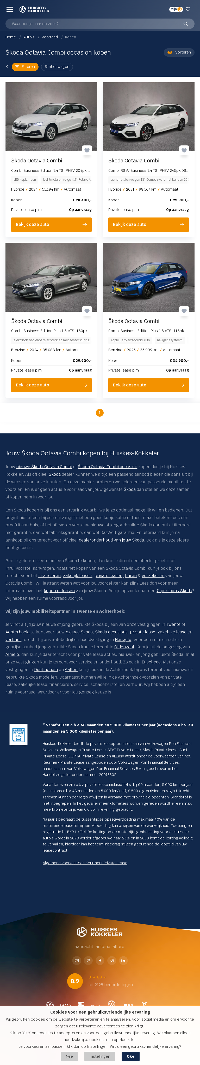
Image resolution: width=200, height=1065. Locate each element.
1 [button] (100, 412)
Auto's (29, 37)
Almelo (12, 654)
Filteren (25, 66)
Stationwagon (57, 66)
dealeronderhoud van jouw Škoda (111, 540)
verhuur (13, 639)
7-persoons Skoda (174, 590)
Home (11, 37)
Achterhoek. (17, 632)
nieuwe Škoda (79, 632)
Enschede (151, 662)
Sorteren (179, 52)
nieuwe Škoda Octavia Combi (44, 466)
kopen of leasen (59, 590)
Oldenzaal (124, 647)
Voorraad (50, 37)
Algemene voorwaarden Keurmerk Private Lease (85, 863)
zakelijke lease (172, 632)
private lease (142, 632)
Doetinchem (46, 669)
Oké (130, 1056)
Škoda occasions (111, 632)
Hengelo (123, 639)
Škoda (55, 474)
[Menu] (9, 9)
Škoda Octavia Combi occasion (107, 466)
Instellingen (100, 1056)
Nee (69, 1056)
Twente (173, 624)
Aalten (71, 669)
